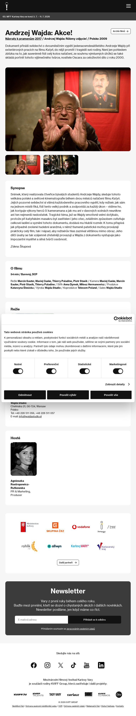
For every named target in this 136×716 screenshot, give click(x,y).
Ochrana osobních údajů (74, 706)
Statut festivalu (107, 706)
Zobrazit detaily (115, 384)
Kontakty (120, 706)
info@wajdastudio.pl (30, 416)
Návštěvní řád (18, 706)
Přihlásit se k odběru (94, 619)
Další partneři (66, 562)
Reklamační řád (93, 706)
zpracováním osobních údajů (81, 628)
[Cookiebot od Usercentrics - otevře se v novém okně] (116, 319)
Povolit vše (111, 394)
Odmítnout (25, 394)
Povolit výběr (68, 394)
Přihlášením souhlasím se (68, 628)
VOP (60, 706)
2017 (38, 38)
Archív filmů (119, 31)
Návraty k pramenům (19, 38)
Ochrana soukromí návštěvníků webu (41, 706)
